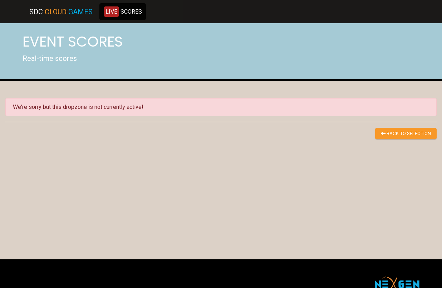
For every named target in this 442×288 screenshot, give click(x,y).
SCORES (123, 11)
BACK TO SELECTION (406, 133)
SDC (61, 12)
